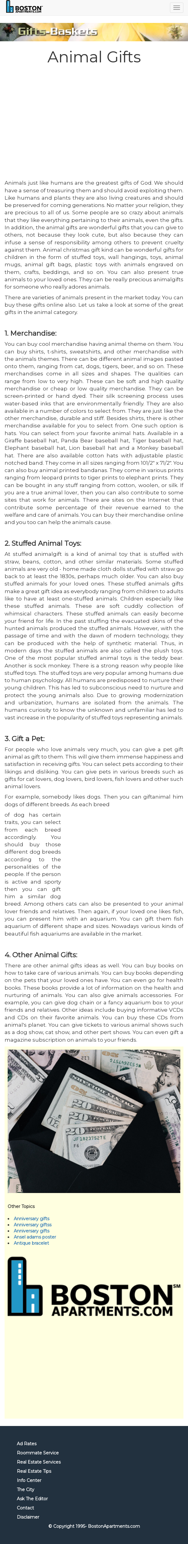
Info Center (29, 1480)
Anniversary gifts (31, 1218)
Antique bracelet (31, 1243)
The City (25, 1489)
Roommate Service (38, 1453)
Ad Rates (26, 1443)
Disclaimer (28, 1517)
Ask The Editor (32, 1499)
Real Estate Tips (34, 1471)
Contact (25, 1508)
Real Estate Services (39, 1462)
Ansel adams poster (35, 1237)
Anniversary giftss (32, 1225)
